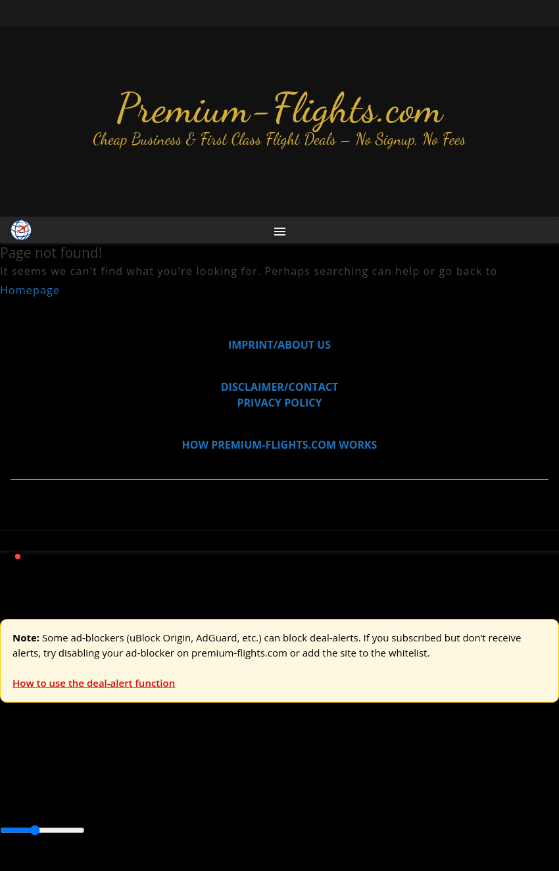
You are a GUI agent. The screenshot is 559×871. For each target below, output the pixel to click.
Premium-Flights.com (279, 108)
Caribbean (242, 802)
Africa (14, 802)
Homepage (30, 290)
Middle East (417, 802)
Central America (309, 802)
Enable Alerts (103, 863)
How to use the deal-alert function (93, 682)
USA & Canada (73, 772)
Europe (18, 772)
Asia (41, 802)
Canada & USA (179, 802)
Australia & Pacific (97, 802)
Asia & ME (135, 772)
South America (484, 802)
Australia (184, 772)
